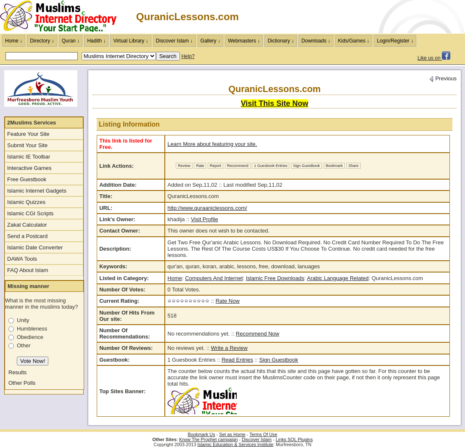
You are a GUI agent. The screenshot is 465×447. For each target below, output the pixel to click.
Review (184, 166)
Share (354, 166)
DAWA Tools (22, 259)
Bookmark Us (201, 434)
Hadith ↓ (96, 41)
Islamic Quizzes (26, 202)
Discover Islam (257, 439)
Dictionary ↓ (280, 41)
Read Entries (237, 360)
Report (215, 166)
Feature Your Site (28, 134)
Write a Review (229, 348)
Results (17, 372)
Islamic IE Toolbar (28, 156)
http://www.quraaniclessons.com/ (207, 208)
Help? (187, 56)
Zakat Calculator (27, 225)
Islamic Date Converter (35, 247)
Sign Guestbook (306, 166)
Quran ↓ (71, 41)
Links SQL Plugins (294, 439)
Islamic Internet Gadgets (36, 191)
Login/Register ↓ (395, 41)
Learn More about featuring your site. (212, 144)
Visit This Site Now (275, 103)
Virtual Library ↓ (130, 41)
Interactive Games (29, 168)
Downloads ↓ (315, 41)
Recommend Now (257, 334)
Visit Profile (204, 219)
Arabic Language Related (338, 278)
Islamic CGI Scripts (30, 213)
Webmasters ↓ (244, 41)
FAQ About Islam (27, 270)
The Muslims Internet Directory (63, 17)
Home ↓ (13, 41)
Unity (23, 320)
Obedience (30, 337)
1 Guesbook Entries (270, 166)
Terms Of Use (263, 434)
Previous (443, 78)
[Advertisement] (366, 16)
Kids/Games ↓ (354, 41)
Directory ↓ (42, 41)
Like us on (433, 58)
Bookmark (334, 166)
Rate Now (228, 301)
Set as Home (232, 434)
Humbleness (32, 328)
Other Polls (21, 383)
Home (174, 278)
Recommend (237, 166)
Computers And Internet (214, 278)
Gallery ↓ (210, 41)
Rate (200, 166)
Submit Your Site (27, 145)
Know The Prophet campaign (208, 439)
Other (24, 345)
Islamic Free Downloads (275, 278)
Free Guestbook (26, 179)
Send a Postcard (27, 236)
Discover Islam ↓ (174, 41)
